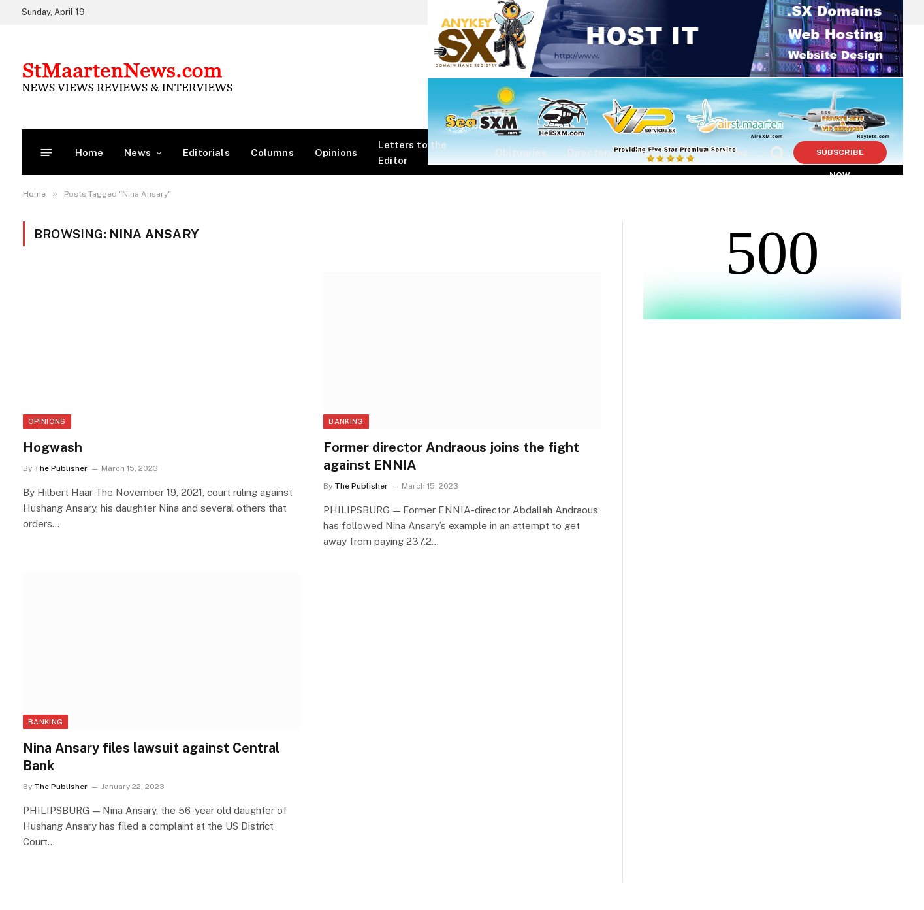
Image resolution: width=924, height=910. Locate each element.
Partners (655, 152)
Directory (590, 152)
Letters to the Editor (412, 152)
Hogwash (52, 447)
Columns (272, 152)
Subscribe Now (840, 156)
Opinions (336, 152)
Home (89, 152)
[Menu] (46, 152)
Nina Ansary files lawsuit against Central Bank (151, 756)
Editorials (206, 152)
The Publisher (61, 468)
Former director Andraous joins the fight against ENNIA (451, 456)
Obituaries (521, 152)
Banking (345, 421)
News (137, 152)
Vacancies (723, 152)
